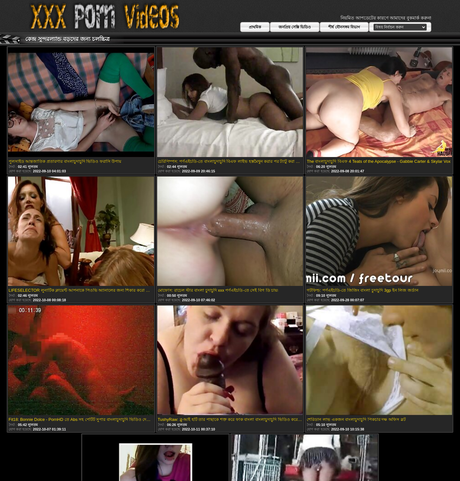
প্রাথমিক (255, 27)
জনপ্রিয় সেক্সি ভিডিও (295, 27)
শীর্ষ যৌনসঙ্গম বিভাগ (344, 27)
